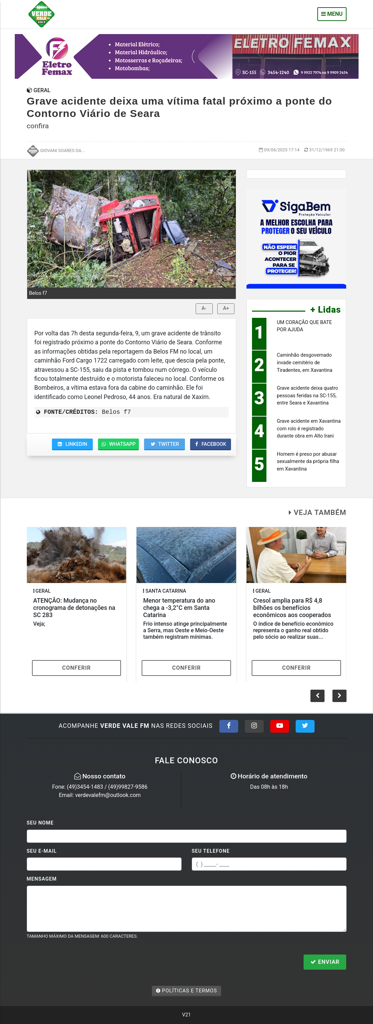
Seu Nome (40, 823)
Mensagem (42, 879)
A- (203, 308)
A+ (226, 308)
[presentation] (79, 962)
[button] (339, 696)
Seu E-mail (42, 851)
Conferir (76, 668)
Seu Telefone (211, 851)
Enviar (324, 962)
